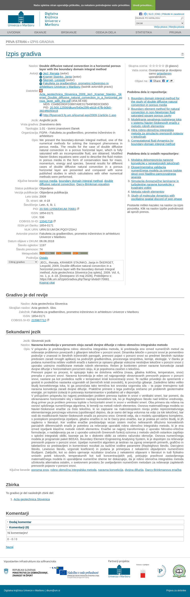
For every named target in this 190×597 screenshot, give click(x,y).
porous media (48, 180)
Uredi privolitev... (143, 5)
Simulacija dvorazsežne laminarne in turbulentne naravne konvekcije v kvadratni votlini (155, 184)
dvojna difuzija (134, 469)
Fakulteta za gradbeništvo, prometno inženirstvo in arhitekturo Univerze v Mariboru (74, 85)
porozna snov (40, 469)
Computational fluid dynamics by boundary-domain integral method (153, 142)
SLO (150, 14)
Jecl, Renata (51, 73)
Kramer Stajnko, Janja (57, 76)
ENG (157, 14)
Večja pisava (160, 27)
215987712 (38, 320)
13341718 (45, 221)
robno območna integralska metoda (73, 469)
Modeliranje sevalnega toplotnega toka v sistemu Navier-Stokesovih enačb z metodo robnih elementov (156, 123)
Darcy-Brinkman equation (92, 184)
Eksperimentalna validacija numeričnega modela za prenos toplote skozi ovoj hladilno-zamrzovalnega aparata (156, 172)
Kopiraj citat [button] (47, 282)
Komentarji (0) (19, 527)
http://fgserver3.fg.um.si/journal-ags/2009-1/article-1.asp (79, 115)
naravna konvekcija (110, 469)
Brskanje (69, 32)
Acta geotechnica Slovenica (32, 499)
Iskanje (40, 32)
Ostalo (43, 257)
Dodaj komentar (20, 522)
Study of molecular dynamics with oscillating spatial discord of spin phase (156, 197)
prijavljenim (164, 73)
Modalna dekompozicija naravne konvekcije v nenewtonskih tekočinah (155, 161)
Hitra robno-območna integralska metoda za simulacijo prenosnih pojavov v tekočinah (157, 133)
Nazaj (9, 547)
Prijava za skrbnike (176, 590)
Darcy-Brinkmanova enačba (163, 469)
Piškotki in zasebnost (173, 14)
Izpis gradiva (42, 42)
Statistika (144, 32)
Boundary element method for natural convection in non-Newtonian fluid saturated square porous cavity (155, 112)
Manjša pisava (176, 27)
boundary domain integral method (80, 180)
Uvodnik (13, 32)
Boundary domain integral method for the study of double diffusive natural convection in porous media (155, 102)
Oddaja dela (106, 32)
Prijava (175, 32)
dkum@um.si (53, 590)
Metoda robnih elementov (147, 191)
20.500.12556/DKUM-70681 (57, 209)
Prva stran (16, 42)
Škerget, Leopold (54, 80)
